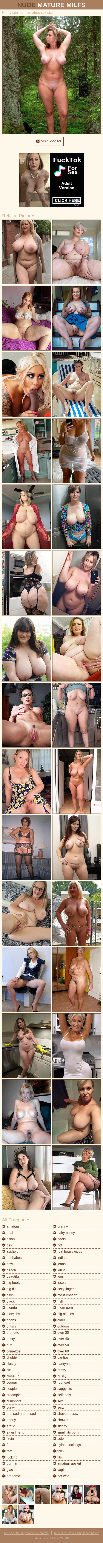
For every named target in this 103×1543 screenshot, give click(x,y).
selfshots (62, 1395)
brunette (10, 1332)
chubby (10, 1357)
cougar (9, 1382)
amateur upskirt (67, 1463)
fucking (9, 1457)
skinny (60, 1426)
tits (57, 1457)
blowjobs (11, 1314)
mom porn (63, 1307)
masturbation (65, 1295)
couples (10, 1389)
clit (6, 1370)
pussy (59, 1376)
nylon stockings (67, 1445)
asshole (10, 1251)
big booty (11, 1283)
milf (58, 1301)
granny (60, 1226)
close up (10, 1376)
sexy (59, 1407)
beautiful (11, 1276)
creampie (11, 1395)
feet (7, 1451)
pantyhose (63, 1364)
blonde (9, 1307)
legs (58, 1276)
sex (58, 1401)
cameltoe (11, 1351)
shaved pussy (65, 1413)
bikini (8, 1295)
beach (9, 1270)
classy (9, 1364)
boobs (9, 1320)
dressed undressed (19, 1413)
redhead (61, 1382)
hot (57, 1245)
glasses (10, 1470)
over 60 (61, 1351)
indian (60, 1258)
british (9, 1326)
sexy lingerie (65, 1289)
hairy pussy (64, 1233)
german (10, 1463)
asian (8, 1239)
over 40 (61, 1339)
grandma (11, 1476)
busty (8, 1339)
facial (8, 1438)
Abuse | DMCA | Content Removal (26, 1533)
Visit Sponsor (48, 141)
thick (59, 1451)
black (8, 1301)
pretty (59, 1370)
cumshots (11, 1401)
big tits (9, 1289)
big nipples (63, 1314)
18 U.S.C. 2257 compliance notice (76, 1533)
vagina (60, 1470)
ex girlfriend (13, 1432)
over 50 (61, 1345)
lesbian (60, 1283)
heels (59, 1239)
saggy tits (62, 1389)
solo (58, 1438)
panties (61, 1357)
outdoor (61, 1326)
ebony (9, 1420)
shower (61, 1420)
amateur (10, 1226)
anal (7, 1233)
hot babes (12, 1258)
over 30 (61, 1332)
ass (7, 1245)
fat (6, 1445)
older (59, 1320)
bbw (7, 1264)
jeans (59, 1264)
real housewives (67, 1251)
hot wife (61, 1476)
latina (59, 1270)
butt (7, 1345)
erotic (8, 1426)
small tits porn (66, 1432)
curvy (8, 1407)
